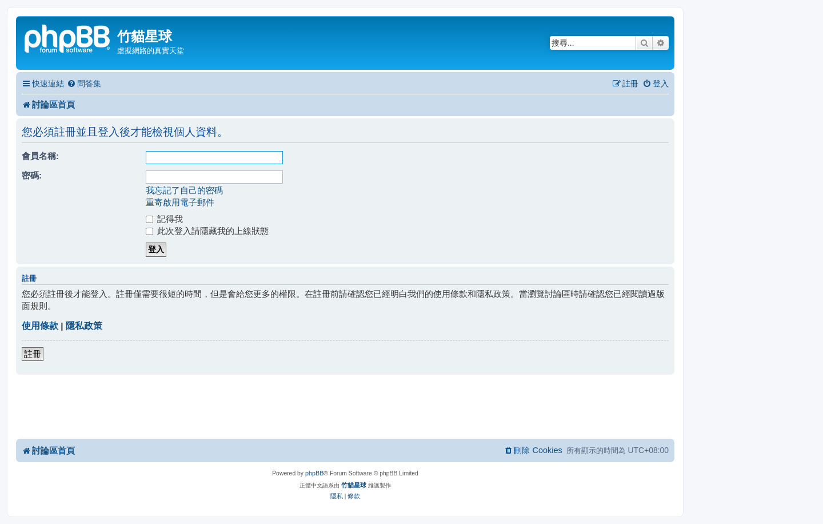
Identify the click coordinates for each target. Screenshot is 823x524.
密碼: (32, 175)
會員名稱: (40, 156)
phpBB (314, 473)
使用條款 (40, 326)
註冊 (32, 354)
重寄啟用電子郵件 (180, 202)
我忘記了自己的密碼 (184, 190)
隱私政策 (84, 326)
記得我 (164, 219)
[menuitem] (84, 84)
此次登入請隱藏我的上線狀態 (207, 231)
